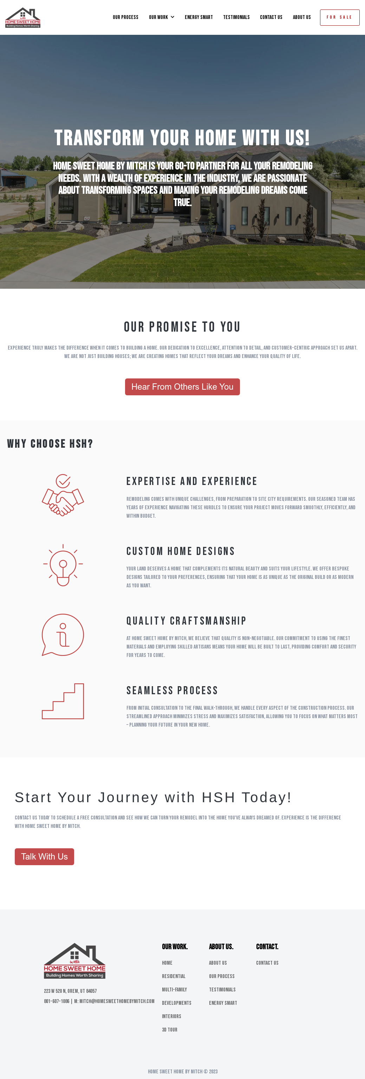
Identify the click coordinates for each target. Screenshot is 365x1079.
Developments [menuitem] (176, 1003)
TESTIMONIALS (236, 17)
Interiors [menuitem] (171, 1016)
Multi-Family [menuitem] (174, 990)
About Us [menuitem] (218, 963)
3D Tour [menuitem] (169, 1030)
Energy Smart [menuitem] (223, 1003)
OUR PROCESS (125, 17)
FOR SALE (340, 17)
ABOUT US (302, 17)
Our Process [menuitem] (222, 976)
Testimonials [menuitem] (222, 990)
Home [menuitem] (167, 963)
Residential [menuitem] (173, 976)
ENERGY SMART (199, 17)
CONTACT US (271, 17)
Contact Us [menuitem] (267, 963)
